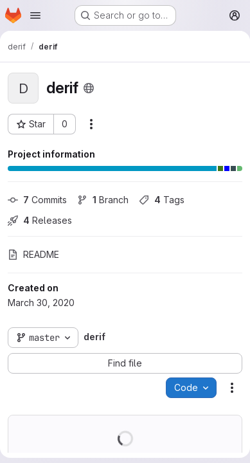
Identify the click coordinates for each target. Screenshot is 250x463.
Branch (103, 199)
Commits (37, 199)
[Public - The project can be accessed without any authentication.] (89, 88)
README (33, 254)
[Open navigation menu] (35, 15)
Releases (40, 220)
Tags (161, 199)
